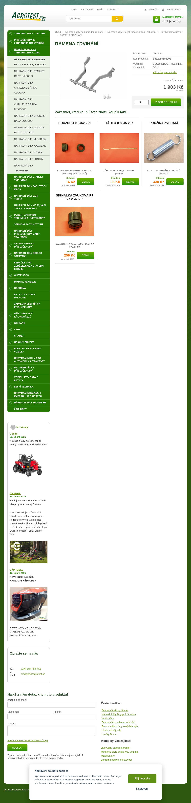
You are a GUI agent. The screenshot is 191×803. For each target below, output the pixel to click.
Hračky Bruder (110, 734)
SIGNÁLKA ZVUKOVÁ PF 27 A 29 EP (74, 197)
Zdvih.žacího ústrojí (171, 32)
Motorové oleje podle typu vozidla (119, 751)
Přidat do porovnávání (165, 72)
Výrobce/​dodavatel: (139, 65)
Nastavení (142, 788)
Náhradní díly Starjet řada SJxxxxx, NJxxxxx (131, 32)
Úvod (58, 32)
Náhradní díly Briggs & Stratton (119, 714)
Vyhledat (117, 19)
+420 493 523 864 (31, 669)
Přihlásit (154, 9)
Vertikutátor (108, 718)
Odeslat (17, 747)
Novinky (22, 427)
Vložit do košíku (166, 102)
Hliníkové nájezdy (111, 730)
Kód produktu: (141, 58)
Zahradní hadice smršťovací (116, 759)
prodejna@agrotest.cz (33, 674)
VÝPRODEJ (16, 569)
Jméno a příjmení (17, 699)
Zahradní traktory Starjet (115, 710)
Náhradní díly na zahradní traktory (84, 32)
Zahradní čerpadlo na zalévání (118, 722)
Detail (86, 181)
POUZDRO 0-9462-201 (74, 123)
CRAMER (15, 493)
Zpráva (11, 723)
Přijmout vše (142, 778)
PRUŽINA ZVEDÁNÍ (164, 123)
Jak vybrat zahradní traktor (115, 747)
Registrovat (174, 9)
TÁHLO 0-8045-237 (119, 123)
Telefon (57, 711)
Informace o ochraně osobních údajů (27, 740)
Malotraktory (108, 755)
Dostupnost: (139, 53)
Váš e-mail (13, 711)
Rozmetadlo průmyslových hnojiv (120, 726)
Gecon (14, 433)
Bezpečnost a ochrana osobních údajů (22, 789)
